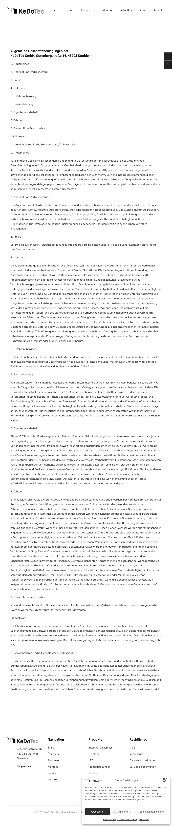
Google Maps (24, 766)
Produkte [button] (88, 10)
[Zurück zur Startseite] (25, 10)
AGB (132, 748)
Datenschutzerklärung (127, 819)
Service (143, 10)
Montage (107, 10)
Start (54, 10)
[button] (165, 780)
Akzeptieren (97, 811)
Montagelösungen (100, 767)
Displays (94, 754)
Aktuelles (126, 10)
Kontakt (159, 10)
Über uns (69, 10)
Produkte (53, 760)
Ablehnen (123, 811)
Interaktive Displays (101, 748)
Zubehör (94, 773)
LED (91, 760)
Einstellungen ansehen (152, 811)
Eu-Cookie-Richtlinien (143, 767)
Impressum (144, 819)
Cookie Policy (109, 819)
